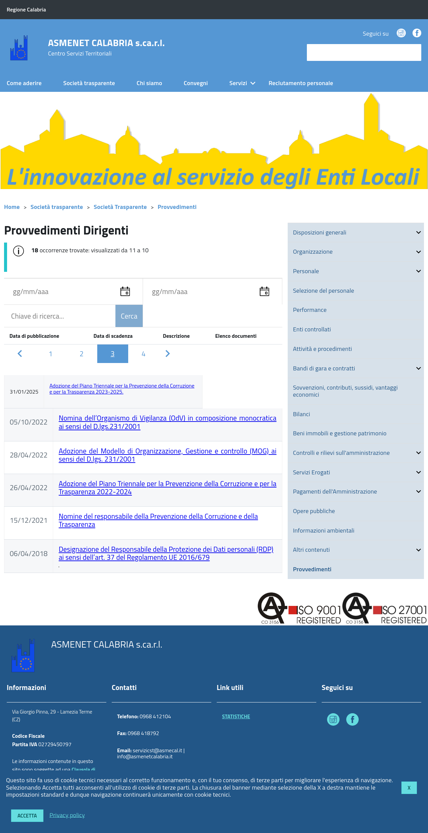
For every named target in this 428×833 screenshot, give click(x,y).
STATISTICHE (236, 716)
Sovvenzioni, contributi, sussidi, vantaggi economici (345, 391)
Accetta (27, 816)
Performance (310, 309)
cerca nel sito (326, 52)
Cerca (129, 316)
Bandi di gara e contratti (324, 368)
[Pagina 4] (143, 354)
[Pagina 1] (50, 354)
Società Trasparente (120, 206)
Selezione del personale (323, 290)
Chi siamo (149, 82)
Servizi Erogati (311, 472)
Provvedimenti (177, 206)
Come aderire (24, 82)
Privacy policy (67, 814)
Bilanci (301, 414)
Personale (306, 271)
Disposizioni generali (320, 232)
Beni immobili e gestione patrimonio (340, 433)
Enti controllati (312, 329)
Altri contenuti (311, 549)
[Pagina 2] (81, 354)
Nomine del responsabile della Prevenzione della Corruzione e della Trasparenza (158, 520)
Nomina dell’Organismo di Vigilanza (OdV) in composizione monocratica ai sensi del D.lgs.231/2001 (167, 421)
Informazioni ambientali (324, 530)
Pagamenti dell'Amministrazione (335, 491)
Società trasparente (89, 82)
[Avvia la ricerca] (412, 52)
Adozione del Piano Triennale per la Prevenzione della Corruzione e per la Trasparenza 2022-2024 (167, 487)
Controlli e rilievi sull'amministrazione (341, 452)
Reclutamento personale (301, 82)
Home (12, 206)
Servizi (238, 82)
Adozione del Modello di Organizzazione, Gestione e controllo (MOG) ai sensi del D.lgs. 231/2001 (167, 454)
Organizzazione (313, 251)
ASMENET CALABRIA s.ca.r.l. (106, 47)
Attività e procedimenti (322, 348)
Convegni (196, 82)
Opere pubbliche (314, 510)
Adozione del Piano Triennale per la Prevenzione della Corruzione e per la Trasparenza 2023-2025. (121, 389)
